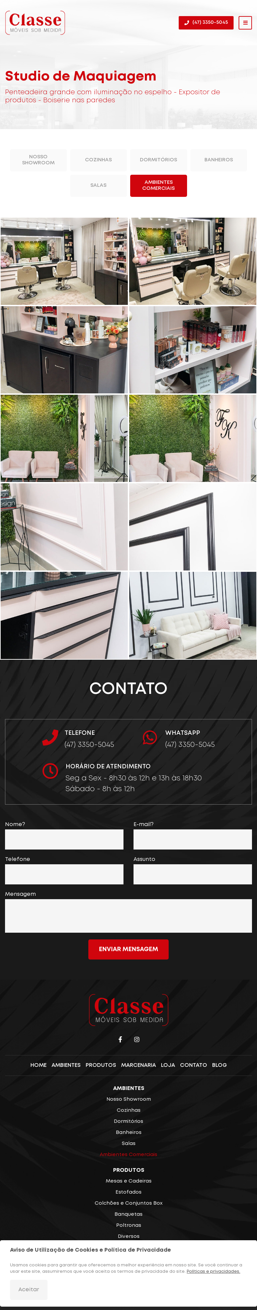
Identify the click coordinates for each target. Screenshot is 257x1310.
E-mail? (144, 824)
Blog (219, 1065)
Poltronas (128, 1225)
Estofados (128, 1192)
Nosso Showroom (38, 160)
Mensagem (20, 894)
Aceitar (28, 1289)
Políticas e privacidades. (213, 1271)
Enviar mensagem (128, 949)
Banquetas (128, 1214)
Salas (98, 185)
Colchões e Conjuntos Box (129, 1203)
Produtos (101, 1065)
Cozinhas (98, 160)
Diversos (129, 1236)
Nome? (15, 824)
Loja (168, 1065)
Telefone (17, 859)
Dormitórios (158, 160)
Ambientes (66, 1065)
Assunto (144, 859)
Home (38, 1065)
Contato (193, 1065)
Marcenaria (138, 1065)
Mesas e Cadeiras (129, 1181)
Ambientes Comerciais (158, 185)
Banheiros (218, 160)
